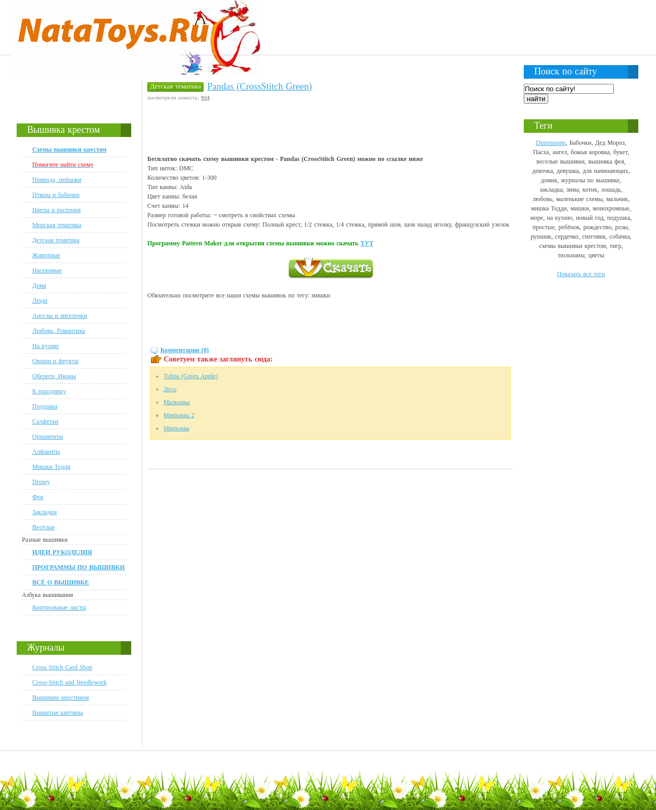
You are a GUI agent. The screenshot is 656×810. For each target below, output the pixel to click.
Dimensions (550, 142)
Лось (169, 389)
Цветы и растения (56, 210)
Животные (46, 255)
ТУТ (366, 243)
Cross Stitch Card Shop (62, 667)
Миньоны (176, 428)
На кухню (45, 346)
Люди (39, 300)
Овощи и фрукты (55, 361)
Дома (39, 285)
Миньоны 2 (178, 415)
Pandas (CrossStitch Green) (259, 86)
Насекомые (47, 270)
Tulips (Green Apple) (190, 376)
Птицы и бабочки (56, 194)
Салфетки (45, 421)
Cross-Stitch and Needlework (69, 682)
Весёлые (43, 527)
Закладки (44, 512)
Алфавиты (46, 451)
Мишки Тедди (51, 466)
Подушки (44, 406)
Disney (41, 481)
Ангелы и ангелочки (59, 315)
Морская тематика (56, 225)
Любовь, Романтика (58, 330)
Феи (37, 497)
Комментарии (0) (184, 350)
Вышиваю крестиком (60, 697)
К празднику (49, 391)
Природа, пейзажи (56, 179)
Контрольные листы (59, 607)
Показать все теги (581, 274)
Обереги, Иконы (54, 376)
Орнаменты (47, 436)
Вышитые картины (57, 712)
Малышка (176, 402)
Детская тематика (56, 240)
